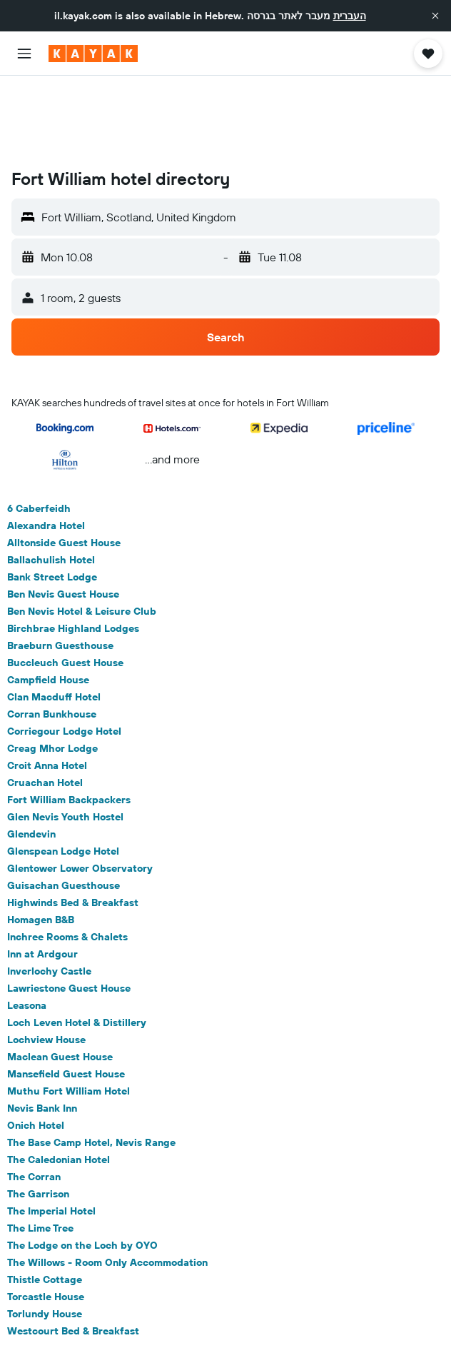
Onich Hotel (35, 1045)
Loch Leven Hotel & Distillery (76, 942)
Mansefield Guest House (66, 993)
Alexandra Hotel (46, 445)
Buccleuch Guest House (65, 582)
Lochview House (46, 959)
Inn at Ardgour (42, 873)
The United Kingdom (237, 1318)
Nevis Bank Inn (42, 1028)
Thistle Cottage (44, 1199)
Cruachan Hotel (45, 702)
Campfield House (48, 599)
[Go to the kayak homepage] (93, 53)
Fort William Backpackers (69, 719)
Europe (167, 1318)
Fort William (368, 1318)
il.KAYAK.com (68, 1318)
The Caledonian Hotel (58, 1079)
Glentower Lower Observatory (80, 788)
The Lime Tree (40, 1148)
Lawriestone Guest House (69, 908)
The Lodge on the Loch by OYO (82, 1165)
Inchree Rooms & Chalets (67, 856)
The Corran (34, 1096)
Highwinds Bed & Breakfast (72, 822)
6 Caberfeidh (39, 428)
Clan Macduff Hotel (54, 616)
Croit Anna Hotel (47, 685)
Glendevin (31, 754)
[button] (435, 15)
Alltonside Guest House (64, 462)
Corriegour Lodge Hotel (64, 651)
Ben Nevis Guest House (63, 514)
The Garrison (38, 1113)
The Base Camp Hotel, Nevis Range (91, 1062)
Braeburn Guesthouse (60, 565)
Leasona (26, 925)
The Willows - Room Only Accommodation (107, 1182)
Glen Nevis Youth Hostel (65, 736)
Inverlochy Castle (49, 891)
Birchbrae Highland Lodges (73, 548)
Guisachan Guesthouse (63, 805)
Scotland (311, 1318)
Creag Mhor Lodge (52, 668)
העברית (349, 15)
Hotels (123, 1318)
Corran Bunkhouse (51, 634)
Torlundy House (44, 1233)
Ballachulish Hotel (51, 479)
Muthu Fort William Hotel (68, 1011)
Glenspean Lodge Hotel (63, 771)
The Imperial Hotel (51, 1131)
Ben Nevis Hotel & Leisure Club (81, 531)
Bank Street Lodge (52, 497)
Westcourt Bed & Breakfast (73, 1250)
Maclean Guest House (60, 976)
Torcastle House (45, 1216)
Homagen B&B (40, 839)
